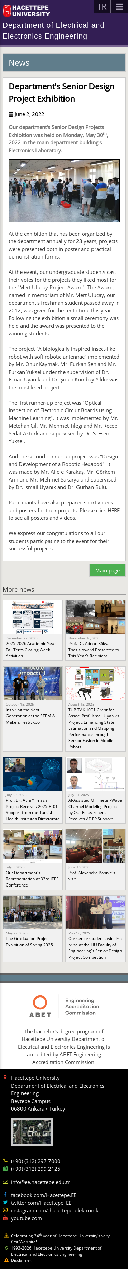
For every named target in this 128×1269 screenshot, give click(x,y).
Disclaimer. (21, 1260)
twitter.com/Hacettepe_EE (41, 1202)
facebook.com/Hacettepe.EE (43, 1194)
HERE (114, 510)
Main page (107, 570)
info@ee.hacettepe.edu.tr (40, 1182)
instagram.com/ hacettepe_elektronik (54, 1210)
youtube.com (26, 1218)
